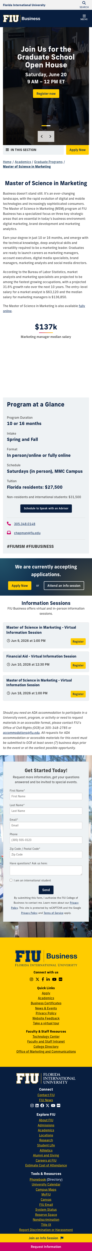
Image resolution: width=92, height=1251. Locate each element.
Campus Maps (46, 1189)
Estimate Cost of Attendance (46, 1165)
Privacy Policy (46, 1013)
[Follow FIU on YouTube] (54, 1105)
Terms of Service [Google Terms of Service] (53, 912)
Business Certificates (46, 1003)
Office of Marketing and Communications (46, 1051)
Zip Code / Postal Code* (25, 849)
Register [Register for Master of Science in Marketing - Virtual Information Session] (78, 641)
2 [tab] (49, 125)
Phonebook (38, 1179)
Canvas (46, 1199)
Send (46, 890)
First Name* (17, 790)
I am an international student (30, 880)
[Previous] (42, 136)
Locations (46, 1135)
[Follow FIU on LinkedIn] (37, 1105)
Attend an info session (64, 586)
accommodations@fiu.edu (21, 733)
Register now (46, 94)
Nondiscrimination (46, 1220)
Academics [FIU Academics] (46, 1130)
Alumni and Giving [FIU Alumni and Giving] (46, 1155)
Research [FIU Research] (46, 1140)
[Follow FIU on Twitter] (48, 1105)
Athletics (46, 1150)
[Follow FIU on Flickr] (59, 1105)
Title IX (46, 1225)
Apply (46, 993)
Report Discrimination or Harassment (46, 1230)
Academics (23, 162)
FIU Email (46, 1205)
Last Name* (17, 805)
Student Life (46, 1145)
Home (7, 162)
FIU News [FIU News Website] (46, 1100)
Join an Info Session (46, 1238)
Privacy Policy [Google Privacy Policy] (29, 912)
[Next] (50, 136)
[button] (84, 18)
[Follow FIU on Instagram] (32, 1105)
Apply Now (77, 150)
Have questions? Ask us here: (29, 863)
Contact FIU (46, 1095)
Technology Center (46, 1037)
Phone (14, 834)
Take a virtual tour (46, 1023)
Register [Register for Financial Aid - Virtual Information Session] (78, 665)
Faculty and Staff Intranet (46, 1041)
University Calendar (46, 1184)
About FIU (46, 1120)
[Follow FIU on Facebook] (43, 1105)
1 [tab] (44, 125)
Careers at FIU (46, 1160)
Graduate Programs (48, 162)
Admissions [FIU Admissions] (46, 1125)
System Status (46, 1209)
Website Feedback (46, 1018)
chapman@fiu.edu (27, 533)
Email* (14, 819)
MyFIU (46, 1194)
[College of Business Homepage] (21, 18)
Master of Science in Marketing (27, 166)
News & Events (46, 1008)
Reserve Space (46, 1215)
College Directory (46, 1047)
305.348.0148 (24, 524)
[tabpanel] (46, 86)
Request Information (46, 1247)
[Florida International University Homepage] (24, 4)
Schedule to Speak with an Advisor (46, 508)
